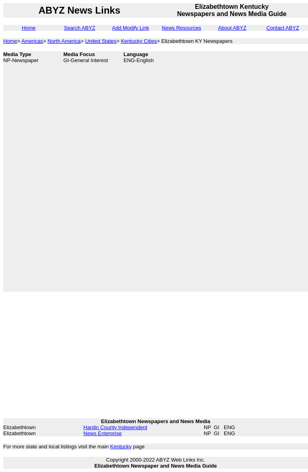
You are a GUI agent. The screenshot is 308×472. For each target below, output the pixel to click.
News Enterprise (102, 433)
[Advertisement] (252, 171)
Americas (32, 41)
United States (100, 41)
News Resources (181, 28)
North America (64, 41)
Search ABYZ (79, 28)
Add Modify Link (130, 28)
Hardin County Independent (115, 427)
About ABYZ (232, 28)
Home (29, 28)
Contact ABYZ (282, 28)
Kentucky (121, 447)
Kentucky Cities (139, 41)
